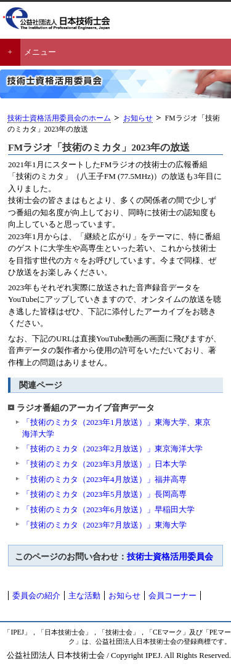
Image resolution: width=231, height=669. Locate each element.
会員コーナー (172, 595)
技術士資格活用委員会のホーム (59, 118)
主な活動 (84, 595)
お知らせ (138, 118)
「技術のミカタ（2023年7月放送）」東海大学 (104, 524)
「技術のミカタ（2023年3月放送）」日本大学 (104, 464)
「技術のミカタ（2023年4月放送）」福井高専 (104, 479)
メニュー (40, 52)
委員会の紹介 (36, 595)
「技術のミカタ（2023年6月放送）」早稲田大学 (108, 509)
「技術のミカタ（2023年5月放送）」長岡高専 (104, 494)
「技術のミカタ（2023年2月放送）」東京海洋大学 (112, 448)
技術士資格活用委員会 (170, 556)
